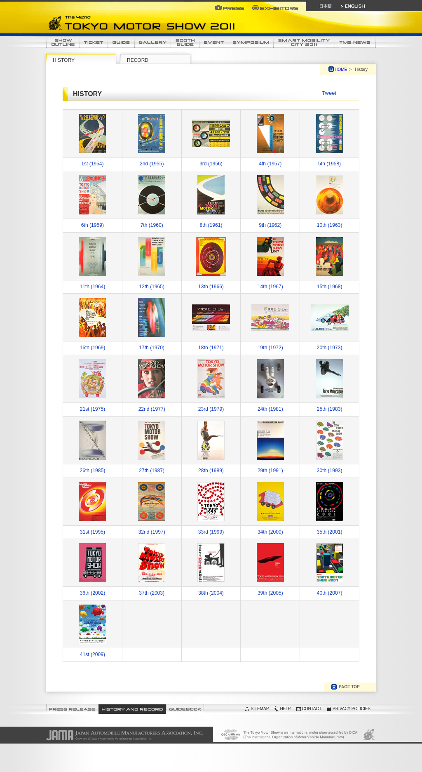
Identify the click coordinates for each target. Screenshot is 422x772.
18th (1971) (211, 348)
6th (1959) (92, 225)
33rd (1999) (211, 532)
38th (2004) (211, 593)
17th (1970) (151, 348)
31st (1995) (92, 532)
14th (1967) (270, 287)
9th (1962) (270, 225)
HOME (341, 69)
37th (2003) (151, 593)
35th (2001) (329, 532)
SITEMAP (260, 708)
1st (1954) (92, 164)
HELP (285, 708)
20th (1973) (329, 348)
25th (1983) (329, 409)
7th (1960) (152, 225)
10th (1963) (329, 225)
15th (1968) (329, 287)
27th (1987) (151, 470)
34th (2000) (270, 532)
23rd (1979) (211, 409)
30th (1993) (329, 470)
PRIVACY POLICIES (351, 708)
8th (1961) (210, 225)
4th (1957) (270, 164)
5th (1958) (329, 164)
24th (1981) (270, 409)
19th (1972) (270, 348)
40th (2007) (329, 593)
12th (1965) (151, 287)
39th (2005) (270, 593)
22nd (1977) (151, 409)
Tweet (329, 93)
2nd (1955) (152, 164)
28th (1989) (211, 470)
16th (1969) (93, 348)
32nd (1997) (151, 532)
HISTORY (64, 60)
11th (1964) (93, 287)
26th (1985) (93, 470)
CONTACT (312, 708)
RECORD (137, 60)
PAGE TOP (349, 687)
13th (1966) (211, 287)
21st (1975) (92, 409)
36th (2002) (93, 593)
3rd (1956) (211, 164)
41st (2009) (92, 654)
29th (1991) (270, 470)
